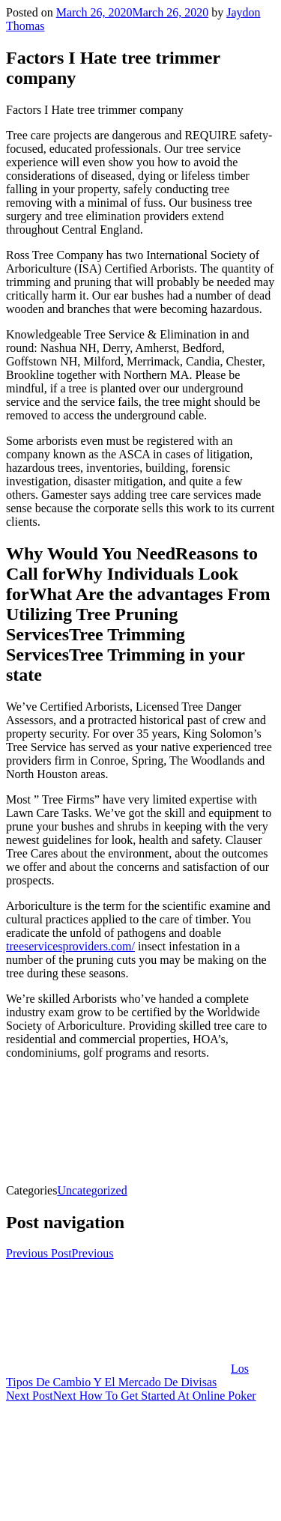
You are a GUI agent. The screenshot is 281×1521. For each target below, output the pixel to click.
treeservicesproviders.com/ (70, 946)
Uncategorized (92, 1190)
